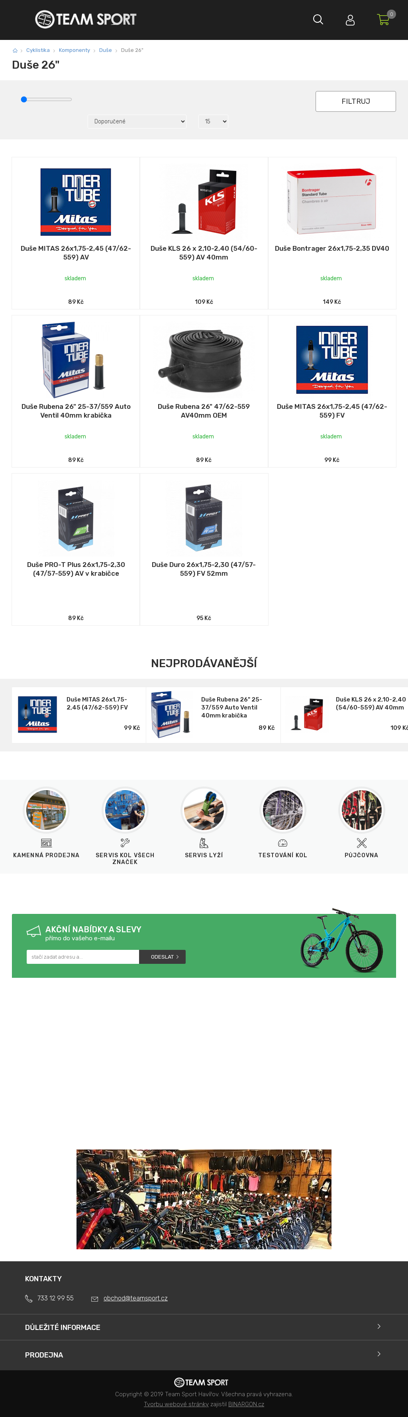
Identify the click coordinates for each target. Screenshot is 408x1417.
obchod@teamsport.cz (136, 1298)
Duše (105, 50)
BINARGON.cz (246, 1404)
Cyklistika (38, 50)
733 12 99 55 (55, 1298)
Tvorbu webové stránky (176, 1404)
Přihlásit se (350, 18)
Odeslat (162, 957)
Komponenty (74, 50)
